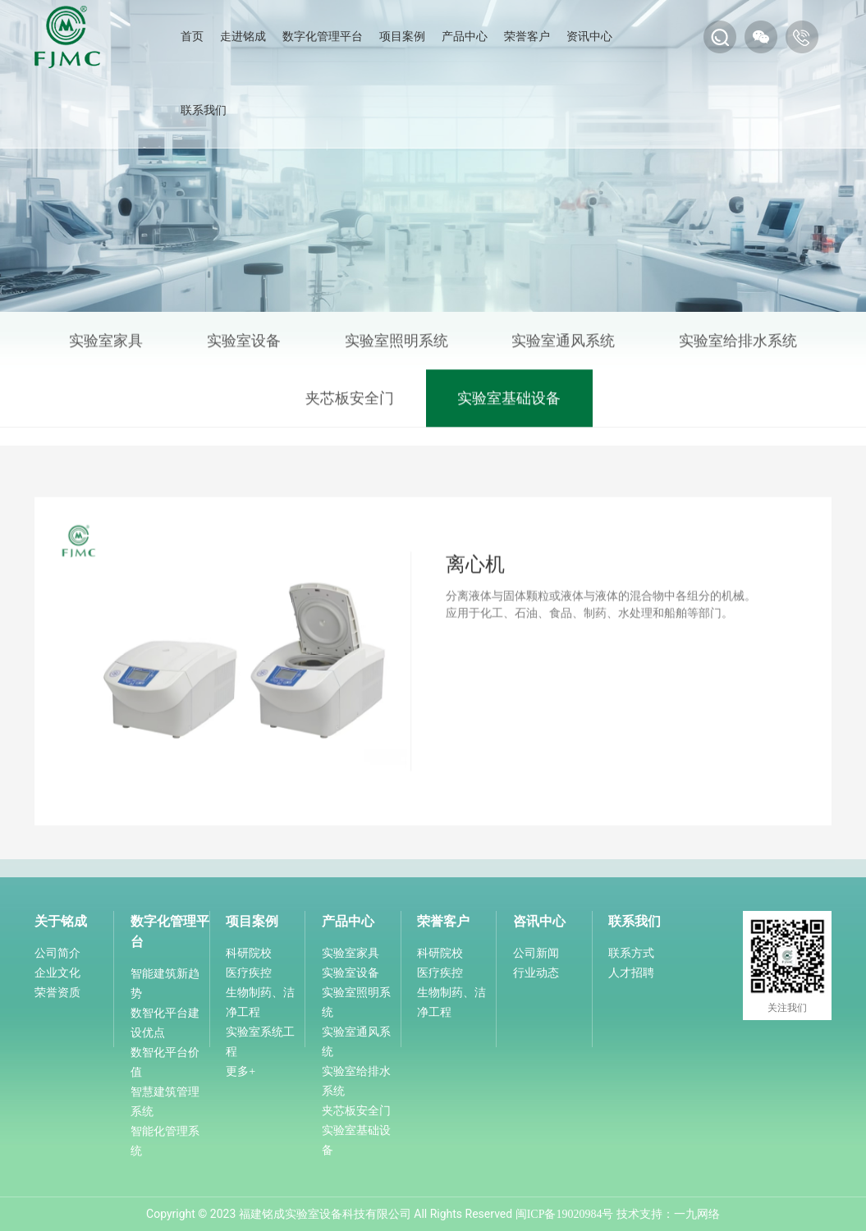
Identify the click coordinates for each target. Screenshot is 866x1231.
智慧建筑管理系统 (165, 1102)
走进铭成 (243, 36)
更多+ (240, 1071)
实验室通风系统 (563, 344)
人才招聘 (631, 973)
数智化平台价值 (165, 1062)
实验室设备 (244, 344)
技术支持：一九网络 (668, 1214)
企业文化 (57, 973)
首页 (192, 36)
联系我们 (204, 110)
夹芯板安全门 (349, 401)
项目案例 (402, 36)
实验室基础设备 (509, 401)
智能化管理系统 (165, 1141)
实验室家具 (106, 344)
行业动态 (536, 973)
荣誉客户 (527, 36)
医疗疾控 (249, 973)
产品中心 (465, 36)
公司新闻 (536, 953)
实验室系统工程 (260, 1042)
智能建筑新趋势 (165, 984)
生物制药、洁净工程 (260, 1002)
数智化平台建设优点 (165, 1023)
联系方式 (631, 953)
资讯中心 (589, 36)
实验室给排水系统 (738, 344)
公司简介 (57, 953)
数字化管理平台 (322, 36)
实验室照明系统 (396, 344)
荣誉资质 (57, 992)
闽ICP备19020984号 (564, 1214)
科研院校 (249, 953)
